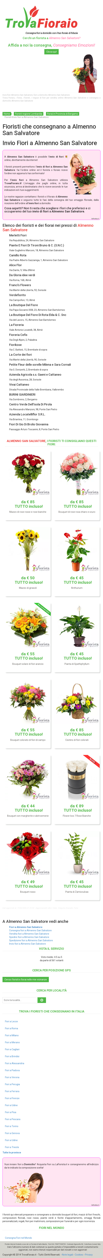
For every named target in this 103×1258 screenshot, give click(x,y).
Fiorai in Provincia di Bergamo (62, 113)
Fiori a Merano (12, 1042)
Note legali (67, 1254)
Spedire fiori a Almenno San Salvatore (29, 937)
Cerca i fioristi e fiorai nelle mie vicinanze (25, 979)
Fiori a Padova (12, 1070)
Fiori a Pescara (12, 1119)
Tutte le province (11, 1152)
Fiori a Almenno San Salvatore (25, 927)
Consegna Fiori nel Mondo (18, 1238)
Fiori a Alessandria (14, 1063)
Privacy (89, 1254)
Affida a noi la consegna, (51, 45)
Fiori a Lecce (11, 1021)
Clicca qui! (51, 51)
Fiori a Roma (11, 1028)
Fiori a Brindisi (12, 1056)
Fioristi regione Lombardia (28, 113)
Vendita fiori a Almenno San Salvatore (29, 933)
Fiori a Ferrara (12, 1091)
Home (7, 113)
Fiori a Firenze (12, 1098)
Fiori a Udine (11, 1105)
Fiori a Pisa (10, 1112)
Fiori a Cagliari (12, 1049)
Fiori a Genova (12, 1133)
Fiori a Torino (11, 1126)
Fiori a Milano (12, 1035)
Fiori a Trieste (12, 1147)
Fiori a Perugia (12, 1084)
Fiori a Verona (12, 1077)
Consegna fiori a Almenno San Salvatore (30, 930)
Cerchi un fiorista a (51, 38)
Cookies (79, 1254)
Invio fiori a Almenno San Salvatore (27, 943)
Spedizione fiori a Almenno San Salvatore (31, 940)
